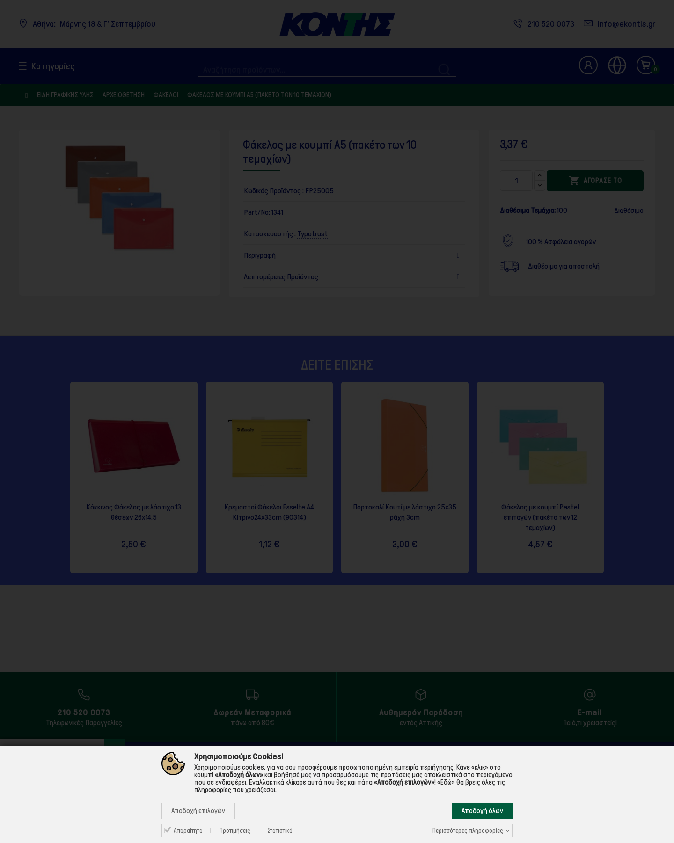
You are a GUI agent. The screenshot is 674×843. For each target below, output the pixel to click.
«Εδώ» (446, 782)
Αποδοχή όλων (482, 810)
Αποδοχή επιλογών (198, 810)
